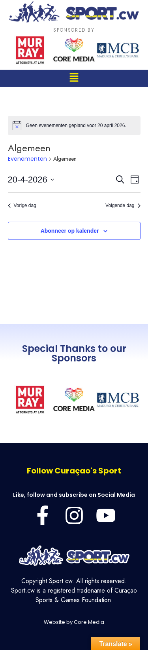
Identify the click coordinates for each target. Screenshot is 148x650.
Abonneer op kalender (70, 231)
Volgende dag (122, 205)
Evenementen (27, 159)
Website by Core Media (74, 622)
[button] (74, 78)
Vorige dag (22, 205)
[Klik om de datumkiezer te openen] (31, 179)
